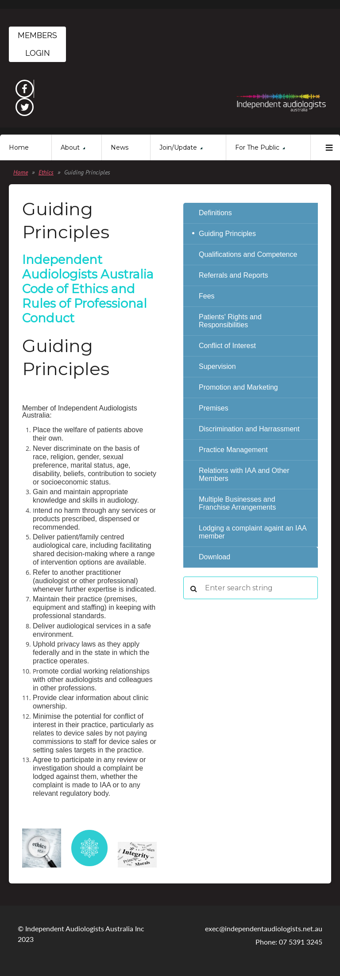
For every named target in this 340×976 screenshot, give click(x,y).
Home (20, 172)
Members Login (37, 44)
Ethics (46, 172)
